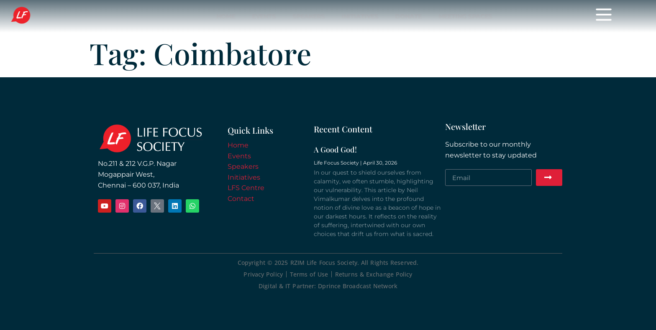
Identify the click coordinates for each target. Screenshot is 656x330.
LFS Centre (246, 188)
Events (264, 16)
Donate (408, 16)
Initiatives (359, 16)
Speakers (308, 16)
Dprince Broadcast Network (357, 286)
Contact (241, 199)
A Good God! (335, 150)
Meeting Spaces (465, 16)
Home (225, 16)
